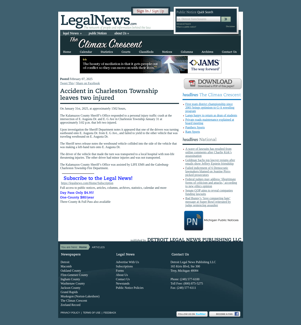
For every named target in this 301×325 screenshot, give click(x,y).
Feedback (110, 312)
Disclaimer (230, 26)
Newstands (123, 283)
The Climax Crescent (74, 300)
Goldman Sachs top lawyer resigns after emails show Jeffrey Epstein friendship (210, 161)
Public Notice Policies (130, 287)
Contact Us (123, 279)
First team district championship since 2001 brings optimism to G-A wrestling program (209, 107)
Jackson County (71, 287)
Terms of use (91, 312)
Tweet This (67, 83)
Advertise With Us (127, 262)
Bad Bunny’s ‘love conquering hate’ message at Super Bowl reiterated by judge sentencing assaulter (208, 202)
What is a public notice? (186, 27)
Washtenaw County (73, 283)
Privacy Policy (70, 312)
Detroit (65, 262)
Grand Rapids (69, 292)
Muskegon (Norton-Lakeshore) (80, 296)
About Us (122, 275)
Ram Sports (192, 131)
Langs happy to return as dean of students (211, 115)
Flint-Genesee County (74, 275)
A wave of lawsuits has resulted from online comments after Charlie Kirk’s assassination (208, 152)
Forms (120, 270)
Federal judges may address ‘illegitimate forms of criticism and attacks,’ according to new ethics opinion (211, 182)
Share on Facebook (88, 83)
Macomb (66, 266)
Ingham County (70, 279)
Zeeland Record (71, 305)
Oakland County (71, 270)
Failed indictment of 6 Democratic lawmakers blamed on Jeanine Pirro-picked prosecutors (208, 171)
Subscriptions (124, 266)
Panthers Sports (195, 127)
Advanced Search (183, 24)
